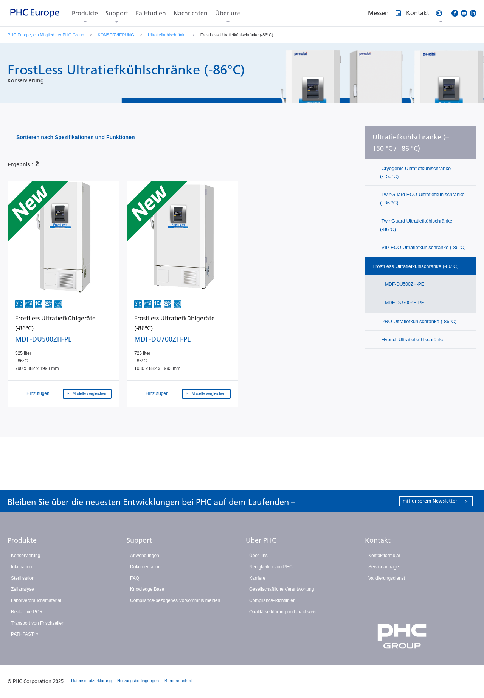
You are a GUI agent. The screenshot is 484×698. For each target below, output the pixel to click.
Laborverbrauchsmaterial (36, 600)
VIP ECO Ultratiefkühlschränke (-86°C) (423, 247)
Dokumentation (145, 567)
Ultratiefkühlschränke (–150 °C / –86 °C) (410, 143)
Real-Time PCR (27, 611)
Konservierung (25, 555)
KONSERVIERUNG (116, 35)
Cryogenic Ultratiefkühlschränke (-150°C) (415, 172)
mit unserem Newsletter (435, 501)
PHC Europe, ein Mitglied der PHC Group (46, 35)
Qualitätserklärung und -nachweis (282, 611)
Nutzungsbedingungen (138, 680)
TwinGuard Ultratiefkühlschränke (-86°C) (416, 225)
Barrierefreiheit (178, 680)
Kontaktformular (384, 555)
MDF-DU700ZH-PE (404, 302)
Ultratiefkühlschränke (167, 35)
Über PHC (261, 540)
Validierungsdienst (386, 578)
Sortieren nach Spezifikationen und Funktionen (75, 137)
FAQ (134, 578)
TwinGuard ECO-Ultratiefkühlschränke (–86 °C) (422, 198)
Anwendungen (144, 555)
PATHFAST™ (24, 634)
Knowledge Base (147, 589)
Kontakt (378, 540)
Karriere (257, 578)
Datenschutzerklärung (91, 680)
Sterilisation (22, 578)
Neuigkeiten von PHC (271, 567)
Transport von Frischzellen (37, 623)
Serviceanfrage (383, 567)
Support (116, 13)
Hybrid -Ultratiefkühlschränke (412, 339)
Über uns (227, 13)
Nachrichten (191, 13)
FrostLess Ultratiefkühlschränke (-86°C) (415, 266)
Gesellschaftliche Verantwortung (281, 589)
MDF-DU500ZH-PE (404, 284)
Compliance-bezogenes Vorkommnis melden (175, 600)
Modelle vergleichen (89, 394)
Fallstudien (151, 13)
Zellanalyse (22, 589)
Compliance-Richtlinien (272, 600)
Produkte (85, 13)
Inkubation (21, 567)
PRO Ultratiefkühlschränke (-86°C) (418, 321)
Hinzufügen (33, 393)
